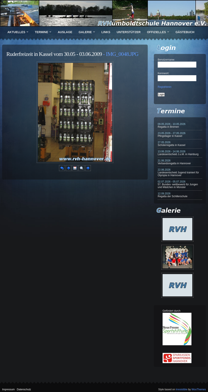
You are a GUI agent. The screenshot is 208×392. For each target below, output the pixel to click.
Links (105, 32)
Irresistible (181, 389)
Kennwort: (163, 73)
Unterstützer (129, 32)
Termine (41, 32)
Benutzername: (166, 59)
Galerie (85, 32)
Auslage (65, 32)
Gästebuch (185, 32)
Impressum (8, 389)
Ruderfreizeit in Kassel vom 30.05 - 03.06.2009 (54, 54)
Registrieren (164, 86)
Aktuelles (16, 32)
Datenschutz (24, 389)
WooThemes (198, 389)
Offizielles (156, 32)
